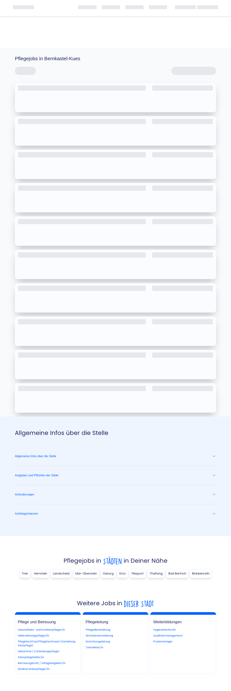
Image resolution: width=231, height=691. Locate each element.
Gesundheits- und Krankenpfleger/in (41, 630)
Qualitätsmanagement (168, 635)
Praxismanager (163, 641)
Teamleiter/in (94, 647)
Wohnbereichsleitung (99, 635)
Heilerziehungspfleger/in (33, 635)
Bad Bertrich (177, 573)
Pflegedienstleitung (98, 630)
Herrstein (40, 573)
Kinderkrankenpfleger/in (34, 669)
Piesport (138, 573)
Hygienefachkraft (164, 630)
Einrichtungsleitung (98, 641)
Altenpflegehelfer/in (31, 657)
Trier (25, 573)
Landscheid (61, 573)
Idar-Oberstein (86, 573)
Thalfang (156, 573)
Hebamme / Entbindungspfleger (38, 651)
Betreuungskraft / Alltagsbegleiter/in (42, 663)
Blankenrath (200, 573)
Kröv (122, 573)
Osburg (108, 573)
